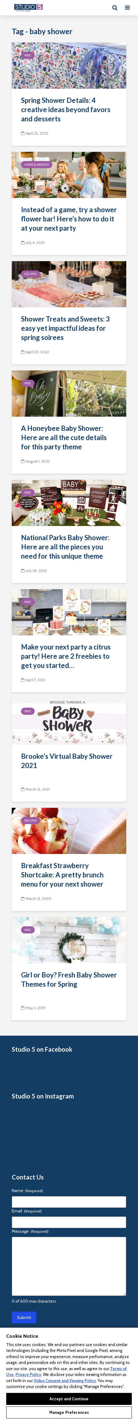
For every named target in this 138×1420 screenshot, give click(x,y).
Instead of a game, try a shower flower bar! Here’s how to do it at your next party (69, 218)
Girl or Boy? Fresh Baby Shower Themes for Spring (69, 979)
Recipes (30, 274)
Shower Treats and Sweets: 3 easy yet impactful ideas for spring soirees (65, 328)
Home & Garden (36, 165)
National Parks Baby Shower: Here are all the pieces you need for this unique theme (65, 546)
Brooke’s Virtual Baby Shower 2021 (67, 761)
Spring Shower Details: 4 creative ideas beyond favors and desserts (65, 109)
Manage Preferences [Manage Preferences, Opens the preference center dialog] (69, 1412)
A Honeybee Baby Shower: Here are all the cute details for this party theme (64, 437)
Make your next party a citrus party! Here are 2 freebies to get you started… (66, 656)
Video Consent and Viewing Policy (65, 1380)
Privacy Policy (28, 1374)
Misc (27, 55)
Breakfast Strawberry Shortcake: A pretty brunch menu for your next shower (62, 874)
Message (30, 1231)
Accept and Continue (69, 1398)
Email (27, 1211)
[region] (69, 1373)
